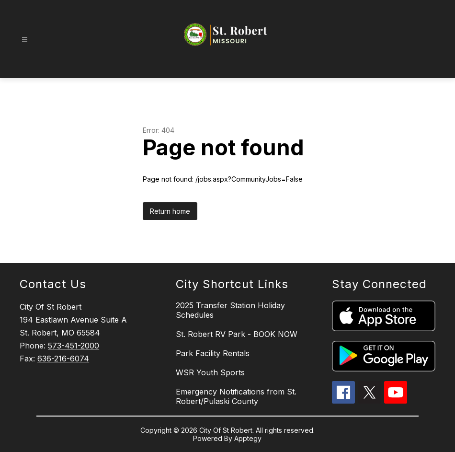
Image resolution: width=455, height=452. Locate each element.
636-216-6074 (63, 358)
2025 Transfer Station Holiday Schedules (230, 310)
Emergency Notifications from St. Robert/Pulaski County (236, 396)
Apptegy (248, 438)
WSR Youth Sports (210, 372)
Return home (170, 211)
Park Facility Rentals (213, 353)
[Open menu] (24, 39)
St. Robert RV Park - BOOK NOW (236, 334)
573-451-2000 (73, 345)
